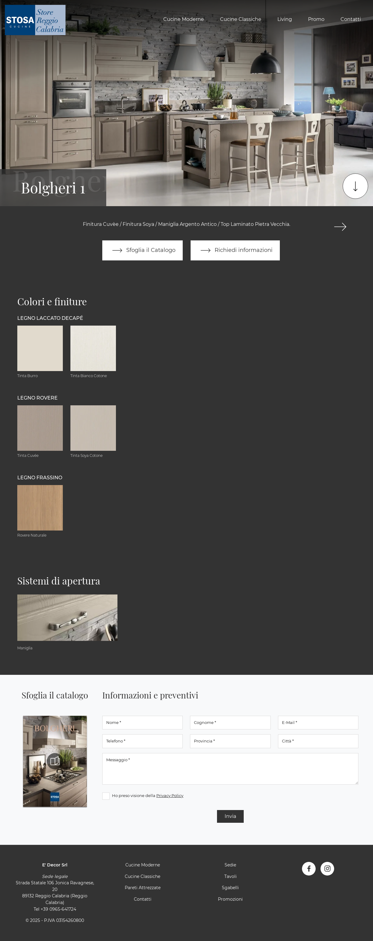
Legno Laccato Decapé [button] (50, 318)
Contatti (351, 19)
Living (284, 19)
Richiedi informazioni (235, 250)
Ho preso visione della (147, 795)
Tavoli (230, 876)
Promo (316, 19)
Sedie (230, 865)
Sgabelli (230, 887)
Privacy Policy (169, 795)
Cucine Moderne (183, 19)
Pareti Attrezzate (143, 887)
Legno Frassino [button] (39, 478)
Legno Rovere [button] (37, 398)
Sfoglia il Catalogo (142, 250)
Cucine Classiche (240, 19)
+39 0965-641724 (58, 909)
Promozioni (230, 899)
